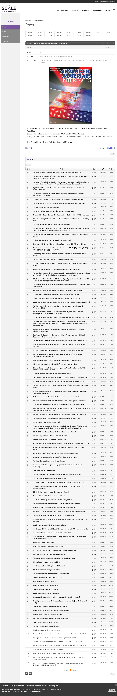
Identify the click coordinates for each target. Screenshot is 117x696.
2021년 (69, 32)
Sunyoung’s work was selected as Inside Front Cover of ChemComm (55, 457)
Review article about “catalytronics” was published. (49, 496)
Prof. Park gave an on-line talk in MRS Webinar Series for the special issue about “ (59, 401)
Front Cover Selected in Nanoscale (44, 471)
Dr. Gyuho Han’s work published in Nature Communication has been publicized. (58, 199)
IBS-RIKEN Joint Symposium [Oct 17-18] (46, 422)
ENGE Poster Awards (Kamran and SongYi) (46, 622)
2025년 (30, 32)
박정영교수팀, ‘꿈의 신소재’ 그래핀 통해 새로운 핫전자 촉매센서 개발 (54, 550)
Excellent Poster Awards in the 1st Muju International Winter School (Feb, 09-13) (58, 634)
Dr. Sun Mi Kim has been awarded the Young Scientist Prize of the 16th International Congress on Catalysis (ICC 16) (60, 538)
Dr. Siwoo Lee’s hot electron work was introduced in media (52, 374)
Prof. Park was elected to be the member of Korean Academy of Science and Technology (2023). (58, 307)
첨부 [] (30, 148)
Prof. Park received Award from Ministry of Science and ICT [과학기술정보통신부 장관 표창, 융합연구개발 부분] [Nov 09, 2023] (60, 249)
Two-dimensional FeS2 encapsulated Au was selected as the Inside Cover (56, 418)
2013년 (59, 35)
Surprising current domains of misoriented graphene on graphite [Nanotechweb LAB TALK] (60, 602)
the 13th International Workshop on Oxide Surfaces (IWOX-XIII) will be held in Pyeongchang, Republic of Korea (57, 355)
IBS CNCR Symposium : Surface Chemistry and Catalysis (51, 492)
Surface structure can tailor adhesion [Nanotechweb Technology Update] (56, 597)
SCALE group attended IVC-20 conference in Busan (49, 525)
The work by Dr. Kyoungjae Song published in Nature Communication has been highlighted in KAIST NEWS (58, 194)
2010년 (88, 35)
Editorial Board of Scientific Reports (44, 581)
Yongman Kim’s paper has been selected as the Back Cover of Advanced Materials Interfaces (59, 345)
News (4, 27)
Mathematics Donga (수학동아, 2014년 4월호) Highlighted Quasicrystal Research (59, 645)
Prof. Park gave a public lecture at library (46, 626)
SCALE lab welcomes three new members (46, 630)
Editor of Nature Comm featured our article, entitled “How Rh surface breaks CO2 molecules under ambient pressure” (59, 369)
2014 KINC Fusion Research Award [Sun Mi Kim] (48, 649)
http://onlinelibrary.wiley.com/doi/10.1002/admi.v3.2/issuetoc (50, 142)
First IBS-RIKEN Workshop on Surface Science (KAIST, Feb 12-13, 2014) (56, 642)
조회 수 (111, 169)
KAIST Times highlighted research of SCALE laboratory (50, 618)
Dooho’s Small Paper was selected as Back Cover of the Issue (53, 259)
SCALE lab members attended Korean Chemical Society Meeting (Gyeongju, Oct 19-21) (61, 317)
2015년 (40, 35)
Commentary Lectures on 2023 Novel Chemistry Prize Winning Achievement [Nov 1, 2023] (59, 255)
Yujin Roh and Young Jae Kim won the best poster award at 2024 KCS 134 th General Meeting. (60, 235)
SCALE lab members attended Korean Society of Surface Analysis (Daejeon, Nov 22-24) (61, 302)
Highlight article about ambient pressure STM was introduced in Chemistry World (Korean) (58, 448)
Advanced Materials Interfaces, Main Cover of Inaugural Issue (52, 653)
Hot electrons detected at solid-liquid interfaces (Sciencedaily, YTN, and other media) (60, 529)
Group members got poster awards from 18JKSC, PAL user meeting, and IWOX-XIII (59, 341)
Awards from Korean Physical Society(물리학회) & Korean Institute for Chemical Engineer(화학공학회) (58, 658)
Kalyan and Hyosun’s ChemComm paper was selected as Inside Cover (55, 453)
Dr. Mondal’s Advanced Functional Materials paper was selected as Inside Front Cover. (61, 397)
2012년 (69, 35)
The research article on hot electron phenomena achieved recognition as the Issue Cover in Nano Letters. (61, 285)
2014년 (49, 35)
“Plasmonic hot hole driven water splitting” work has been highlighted (55, 364)
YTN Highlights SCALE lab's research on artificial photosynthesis (53, 638)
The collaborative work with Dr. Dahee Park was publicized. (52, 225)
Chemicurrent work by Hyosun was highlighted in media (50, 607)
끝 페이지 (76, 670)
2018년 (98, 32)
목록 (112, 153)
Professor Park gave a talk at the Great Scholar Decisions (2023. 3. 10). (56, 294)
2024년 (40, 32)
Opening (5, 41)
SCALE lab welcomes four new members (46, 593)
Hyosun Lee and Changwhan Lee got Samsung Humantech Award (54, 507)
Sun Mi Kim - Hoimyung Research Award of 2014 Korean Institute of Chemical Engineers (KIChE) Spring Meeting (58, 664)
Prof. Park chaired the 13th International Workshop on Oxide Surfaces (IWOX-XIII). (59, 350)
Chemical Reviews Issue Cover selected (45, 589)
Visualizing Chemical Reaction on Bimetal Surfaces (49, 461)
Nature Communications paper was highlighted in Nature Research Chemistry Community (57, 466)
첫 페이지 (64, 670)
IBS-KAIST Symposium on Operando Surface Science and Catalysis (54, 432)
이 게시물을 (101, 148)
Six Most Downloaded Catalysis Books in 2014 (48, 577)
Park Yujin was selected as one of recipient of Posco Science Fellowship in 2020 (58, 381)
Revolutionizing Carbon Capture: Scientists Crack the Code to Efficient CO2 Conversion (61, 215)
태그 (30, 673)
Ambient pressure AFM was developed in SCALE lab (49, 440)
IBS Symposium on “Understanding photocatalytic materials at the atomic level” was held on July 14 (60, 520)
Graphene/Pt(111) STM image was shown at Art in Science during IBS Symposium (59, 511)
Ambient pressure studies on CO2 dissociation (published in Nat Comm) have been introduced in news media (59, 392)
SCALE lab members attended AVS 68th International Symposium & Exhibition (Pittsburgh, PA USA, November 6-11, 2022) (58, 313)
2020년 (78, 32)
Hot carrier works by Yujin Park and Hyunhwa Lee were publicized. (54, 211)
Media (4, 31)
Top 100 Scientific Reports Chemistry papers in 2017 (50, 478)
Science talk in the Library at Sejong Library (46, 562)
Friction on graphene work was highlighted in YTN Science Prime (53, 515)
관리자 (29, 47)
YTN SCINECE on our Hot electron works (46, 207)
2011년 (78, 35)
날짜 (103, 169)
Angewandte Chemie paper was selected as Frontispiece (51, 610)
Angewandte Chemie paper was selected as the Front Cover (52, 533)
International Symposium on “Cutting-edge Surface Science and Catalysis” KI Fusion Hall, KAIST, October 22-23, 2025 (60, 177)
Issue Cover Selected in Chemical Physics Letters (48, 546)
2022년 (59, 32)
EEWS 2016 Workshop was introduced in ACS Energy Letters (52, 500)
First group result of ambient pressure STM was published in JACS (54, 558)
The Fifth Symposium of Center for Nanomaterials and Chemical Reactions (57, 474)
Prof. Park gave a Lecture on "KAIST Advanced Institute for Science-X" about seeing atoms (60, 264)
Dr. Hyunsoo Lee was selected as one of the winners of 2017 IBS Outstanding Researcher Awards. (58, 487)
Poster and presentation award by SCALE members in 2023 (52, 240)
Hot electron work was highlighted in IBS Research (49, 566)
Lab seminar (6, 36)
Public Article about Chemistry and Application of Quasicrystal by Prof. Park (57, 298)
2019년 (88, 32)
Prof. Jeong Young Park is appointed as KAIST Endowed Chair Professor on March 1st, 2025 (61, 220)
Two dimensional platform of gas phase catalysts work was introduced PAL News (59, 203)
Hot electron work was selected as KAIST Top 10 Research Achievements (56, 504)
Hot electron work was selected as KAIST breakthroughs (51, 574)
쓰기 (112, 674)
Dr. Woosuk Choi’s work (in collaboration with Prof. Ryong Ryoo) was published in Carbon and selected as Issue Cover (59, 336)
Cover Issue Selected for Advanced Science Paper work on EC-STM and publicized (59, 244)
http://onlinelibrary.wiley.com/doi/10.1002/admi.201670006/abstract (58, 134)
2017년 (107, 32)
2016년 (30, 35)
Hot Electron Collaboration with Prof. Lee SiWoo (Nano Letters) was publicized (58, 290)
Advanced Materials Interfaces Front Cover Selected (51, 43)
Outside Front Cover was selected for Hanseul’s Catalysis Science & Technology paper (60, 377)
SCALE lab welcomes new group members (46, 570)
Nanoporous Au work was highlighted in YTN (47, 585)
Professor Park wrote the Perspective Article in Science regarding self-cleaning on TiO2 (61, 443)
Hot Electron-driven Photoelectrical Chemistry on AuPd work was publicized (57, 172)
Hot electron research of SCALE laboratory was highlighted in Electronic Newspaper (59, 414)
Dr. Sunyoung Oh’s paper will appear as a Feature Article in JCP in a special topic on (60, 405)
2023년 (49, 32)
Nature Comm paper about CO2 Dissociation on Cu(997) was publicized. (56, 269)
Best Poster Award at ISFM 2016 (43, 542)
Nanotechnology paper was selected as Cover (47, 614)
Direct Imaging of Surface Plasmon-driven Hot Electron (50, 436)
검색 (26, 673)
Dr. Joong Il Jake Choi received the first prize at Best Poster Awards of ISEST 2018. (59, 482)
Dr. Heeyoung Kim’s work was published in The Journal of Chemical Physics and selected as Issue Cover (58, 330)
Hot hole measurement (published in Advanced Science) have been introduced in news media (60, 386)
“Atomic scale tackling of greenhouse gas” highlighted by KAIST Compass (57, 360)
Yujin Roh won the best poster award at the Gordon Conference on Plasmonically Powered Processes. (59, 189)
